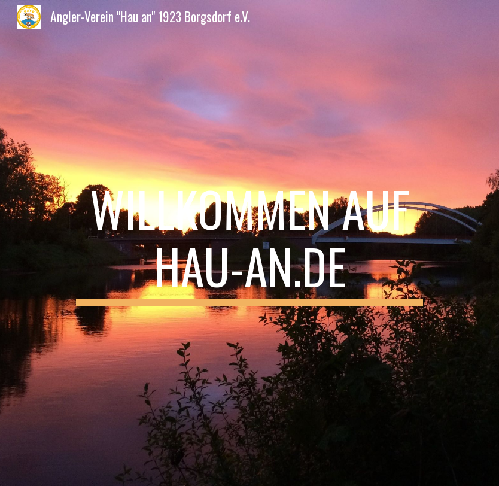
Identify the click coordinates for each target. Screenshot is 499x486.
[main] (249, 243)
